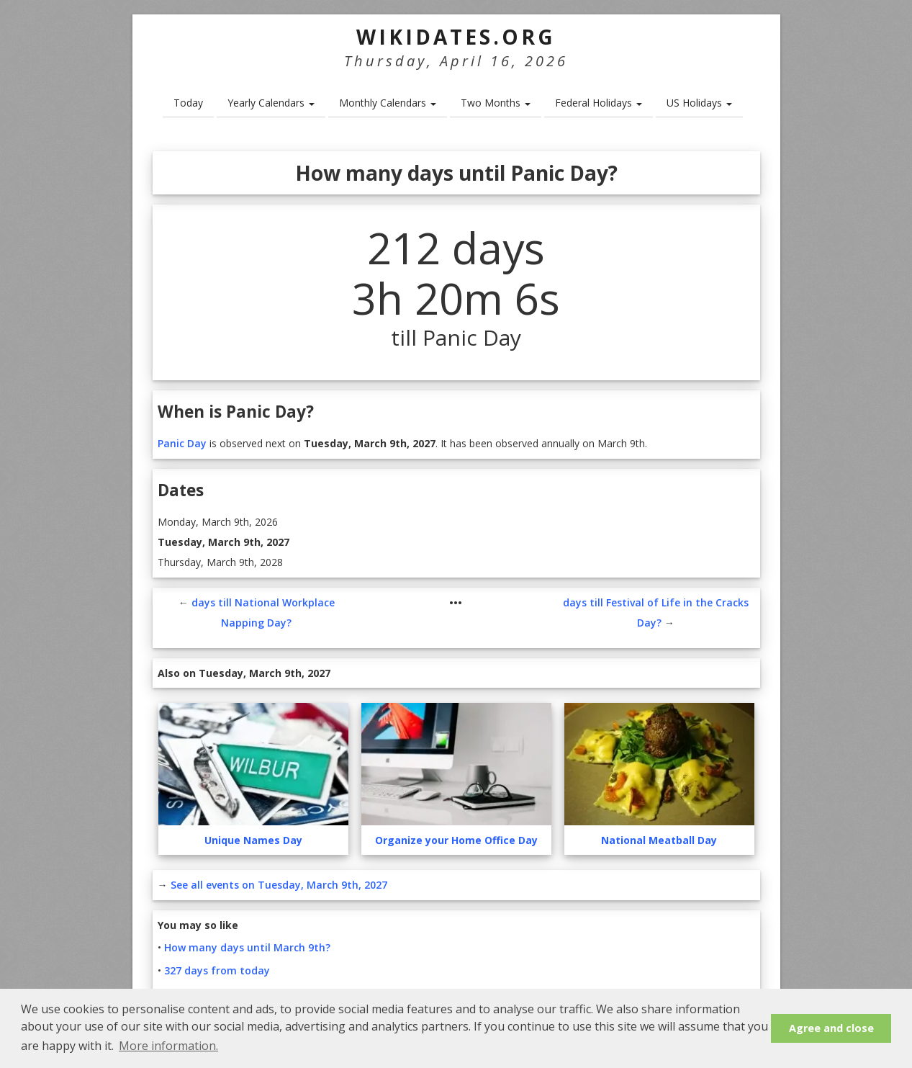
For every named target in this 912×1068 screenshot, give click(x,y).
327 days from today (217, 970)
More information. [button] (168, 1046)
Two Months (496, 102)
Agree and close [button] (831, 1028)
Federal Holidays (598, 102)
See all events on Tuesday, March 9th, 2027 (279, 885)
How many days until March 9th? (247, 947)
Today (188, 102)
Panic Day (182, 443)
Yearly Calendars (271, 102)
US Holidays (699, 102)
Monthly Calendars (387, 102)
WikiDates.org (456, 36)
